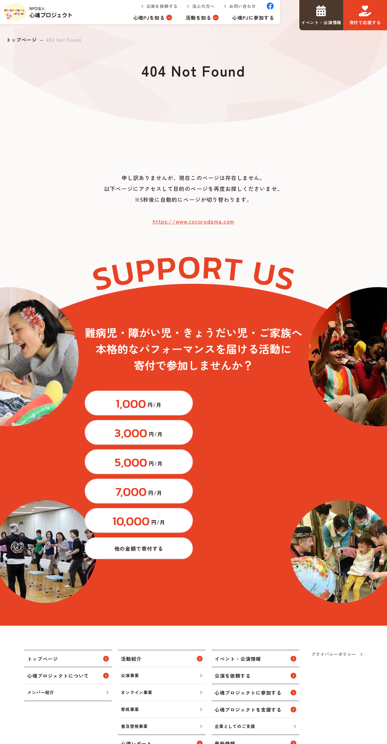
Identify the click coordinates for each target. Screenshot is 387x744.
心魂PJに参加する (247, 20)
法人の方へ (197, 9)
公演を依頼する (155, 9)
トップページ (21, 39)
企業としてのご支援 (235, 623)
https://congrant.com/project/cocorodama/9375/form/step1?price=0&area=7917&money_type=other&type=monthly (267, 440)
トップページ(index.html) (41, 15)
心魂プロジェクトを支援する (248, 606)
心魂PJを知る (143, 20)
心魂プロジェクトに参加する (248, 589)
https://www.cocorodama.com (193, 221)
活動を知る (192, 20)
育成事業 (130, 606)
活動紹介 (131, 555)
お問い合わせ (236, 9)
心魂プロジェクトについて (58, 572)
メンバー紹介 (40, 589)
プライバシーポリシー (333, 551)
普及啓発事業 (134, 623)
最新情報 (225, 640)
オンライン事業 (136, 589)
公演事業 (130, 572)
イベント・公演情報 (238, 555)
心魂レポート (136, 640)
